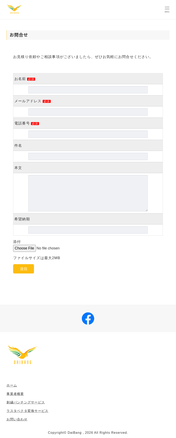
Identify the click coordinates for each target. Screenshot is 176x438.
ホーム (11, 385)
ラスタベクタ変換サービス (27, 411)
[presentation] (37, 286)
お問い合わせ (16, 419)
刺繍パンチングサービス (25, 402)
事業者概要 (15, 394)
